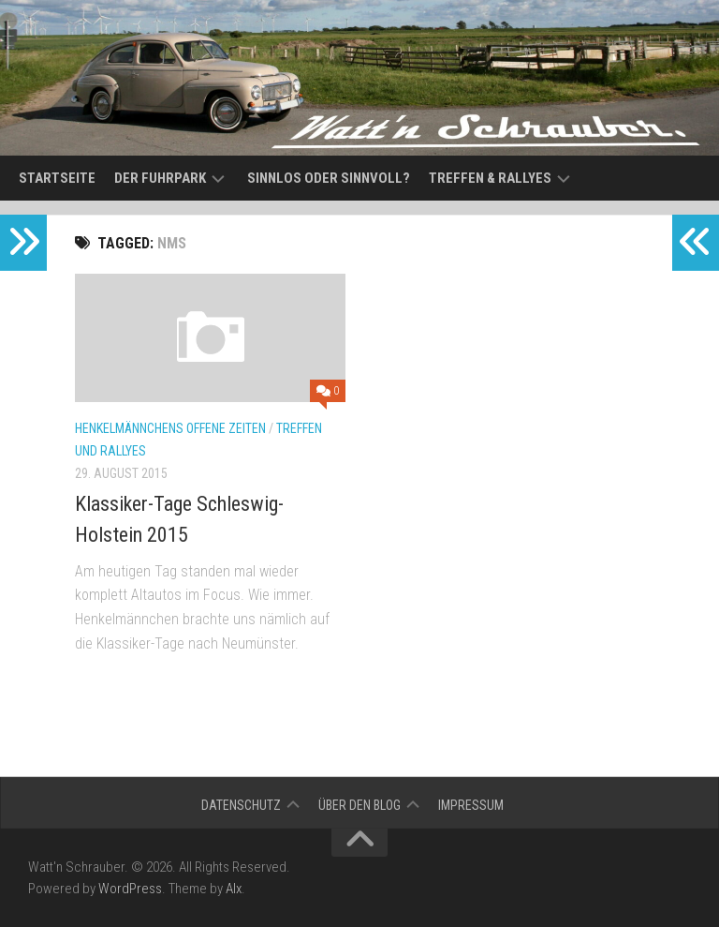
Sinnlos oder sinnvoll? (328, 178)
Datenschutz (241, 805)
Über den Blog (359, 805)
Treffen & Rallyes (490, 178)
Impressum (471, 805)
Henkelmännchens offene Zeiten (170, 428)
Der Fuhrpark (160, 178)
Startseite (57, 178)
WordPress (130, 888)
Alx (234, 888)
